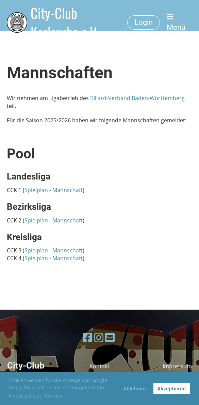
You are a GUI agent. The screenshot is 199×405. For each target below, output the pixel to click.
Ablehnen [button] (134, 388)
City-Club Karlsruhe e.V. (65, 22)
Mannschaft (67, 190)
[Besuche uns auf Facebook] (87, 337)
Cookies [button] (53, 395)
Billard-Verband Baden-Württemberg (137, 98)
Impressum (177, 366)
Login (143, 22)
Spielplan (36, 190)
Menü (176, 22)
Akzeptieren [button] (171, 388)
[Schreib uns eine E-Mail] (110, 337)
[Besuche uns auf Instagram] (98, 337)
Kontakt (99, 366)
